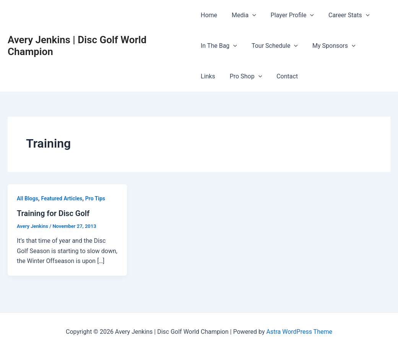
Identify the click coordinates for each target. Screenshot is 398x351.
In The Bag (219, 46)
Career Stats (342, 15)
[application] (250, 15)
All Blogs (27, 198)
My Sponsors (329, 46)
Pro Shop (217, 76)
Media (241, 15)
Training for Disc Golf (53, 213)
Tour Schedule (272, 46)
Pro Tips (95, 198)
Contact (255, 76)
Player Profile (287, 15)
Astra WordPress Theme (299, 331)
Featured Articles (61, 198)
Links (370, 45)
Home (209, 15)
